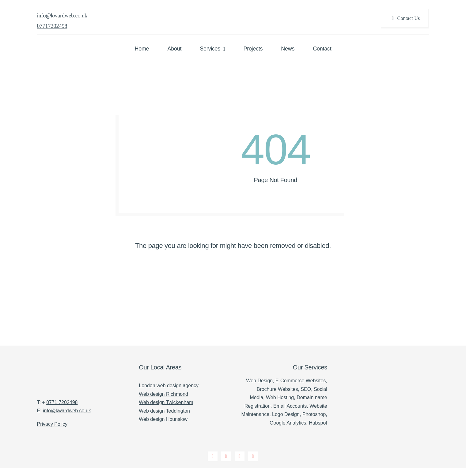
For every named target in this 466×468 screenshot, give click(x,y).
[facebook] (213, 456)
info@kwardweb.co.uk (62, 16)
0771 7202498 (62, 402)
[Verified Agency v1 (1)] (386, 362)
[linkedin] (253, 456)
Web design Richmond (163, 394)
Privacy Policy (52, 424)
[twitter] (226, 456)
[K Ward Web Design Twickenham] (52, 363)
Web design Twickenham (166, 402)
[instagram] (240, 456)
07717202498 (52, 26)
